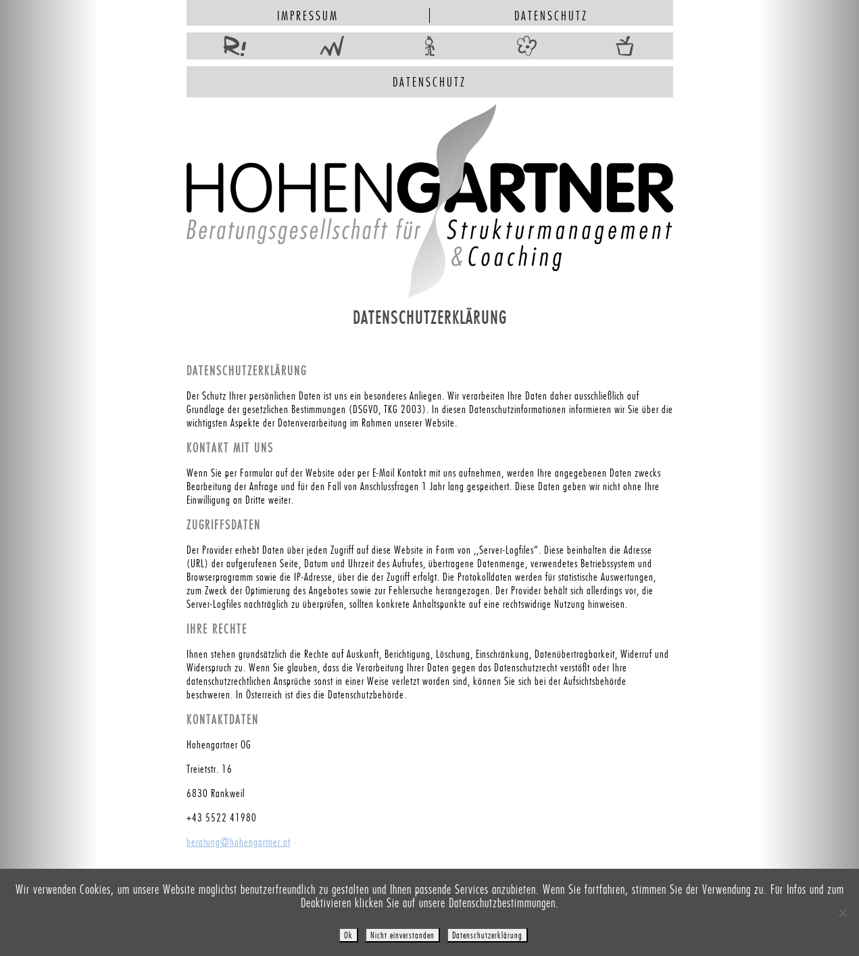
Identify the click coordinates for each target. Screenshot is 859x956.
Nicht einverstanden (402, 935)
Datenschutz (551, 15)
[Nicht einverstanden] (842, 912)
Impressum (308, 15)
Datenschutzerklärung (487, 935)
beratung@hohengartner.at (239, 842)
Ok (348, 935)
